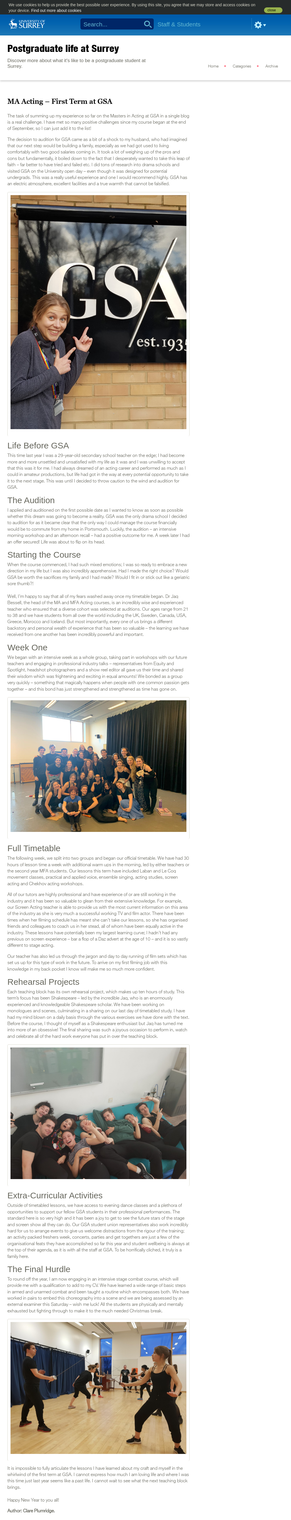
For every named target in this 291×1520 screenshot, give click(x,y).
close (271, 10)
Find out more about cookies (56, 10)
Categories (242, 66)
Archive (271, 66)
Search (146, 24)
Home (213, 66)
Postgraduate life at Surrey (63, 48)
